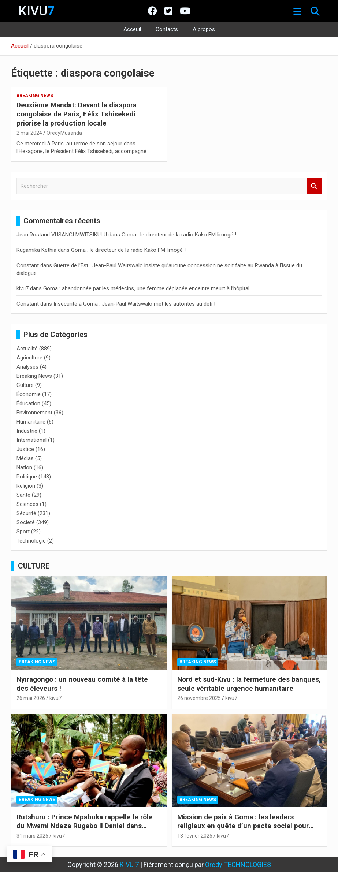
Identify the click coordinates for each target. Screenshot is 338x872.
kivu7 (22, 288)
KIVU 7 (129, 864)
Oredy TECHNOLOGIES (238, 864)
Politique (26, 476)
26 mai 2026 (30, 698)
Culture (25, 385)
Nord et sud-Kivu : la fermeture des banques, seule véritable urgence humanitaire (249, 684)
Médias (25, 458)
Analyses (27, 367)
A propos (204, 29)
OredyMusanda (64, 133)
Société (25, 522)
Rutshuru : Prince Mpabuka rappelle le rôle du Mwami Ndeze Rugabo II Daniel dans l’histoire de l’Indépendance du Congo (84, 826)
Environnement (34, 412)
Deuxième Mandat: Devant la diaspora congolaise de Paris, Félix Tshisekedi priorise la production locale (76, 114)
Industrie (26, 431)
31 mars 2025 (32, 836)
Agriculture (29, 357)
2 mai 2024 (29, 133)
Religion (25, 485)
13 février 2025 (194, 836)
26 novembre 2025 (199, 698)
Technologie (31, 540)
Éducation (28, 403)
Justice (25, 449)
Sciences (27, 504)
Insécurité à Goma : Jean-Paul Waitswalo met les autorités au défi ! (134, 304)
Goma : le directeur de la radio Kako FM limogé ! (179, 234)
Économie (28, 394)
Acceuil (132, 29)
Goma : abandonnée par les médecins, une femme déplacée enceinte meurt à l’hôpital (146, 288)
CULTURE (33, 566)
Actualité (27, 348)
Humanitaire (30, 421)
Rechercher (314, 186)
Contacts (167, 29)
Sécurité (26, 513)
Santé (23, 495)
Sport (23, 531)
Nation (24, 467)
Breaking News (34, 95)
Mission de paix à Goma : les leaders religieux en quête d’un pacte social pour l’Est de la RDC (243, 826)
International (31, 440)
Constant (27, 265)
